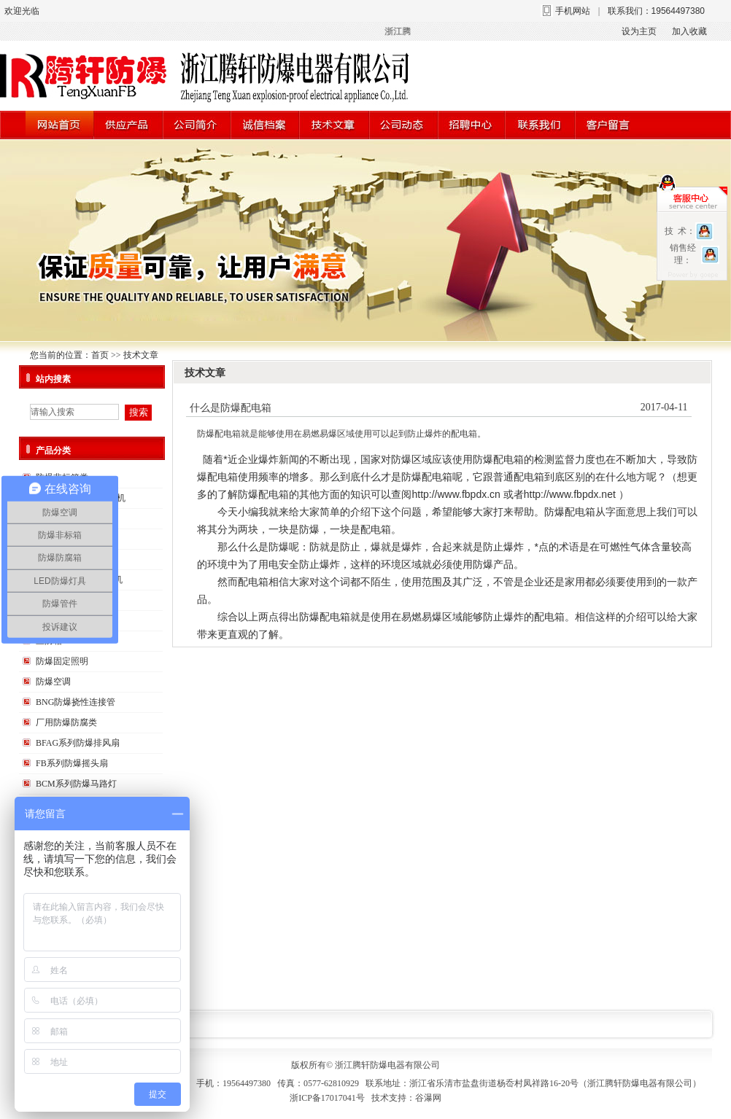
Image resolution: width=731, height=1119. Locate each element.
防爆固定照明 (62, 661)
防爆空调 (53, 682)
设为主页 (639, 31)
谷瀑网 (428, 1098)
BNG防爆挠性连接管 (75, 702)
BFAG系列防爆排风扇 (78, 743)
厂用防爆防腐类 (66, 722)
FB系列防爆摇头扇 (72, 763)
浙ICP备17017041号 (327, 1098)
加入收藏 (689, 31)
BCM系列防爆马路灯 (76, 784)
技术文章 (140, 355)
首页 (100, 355)
